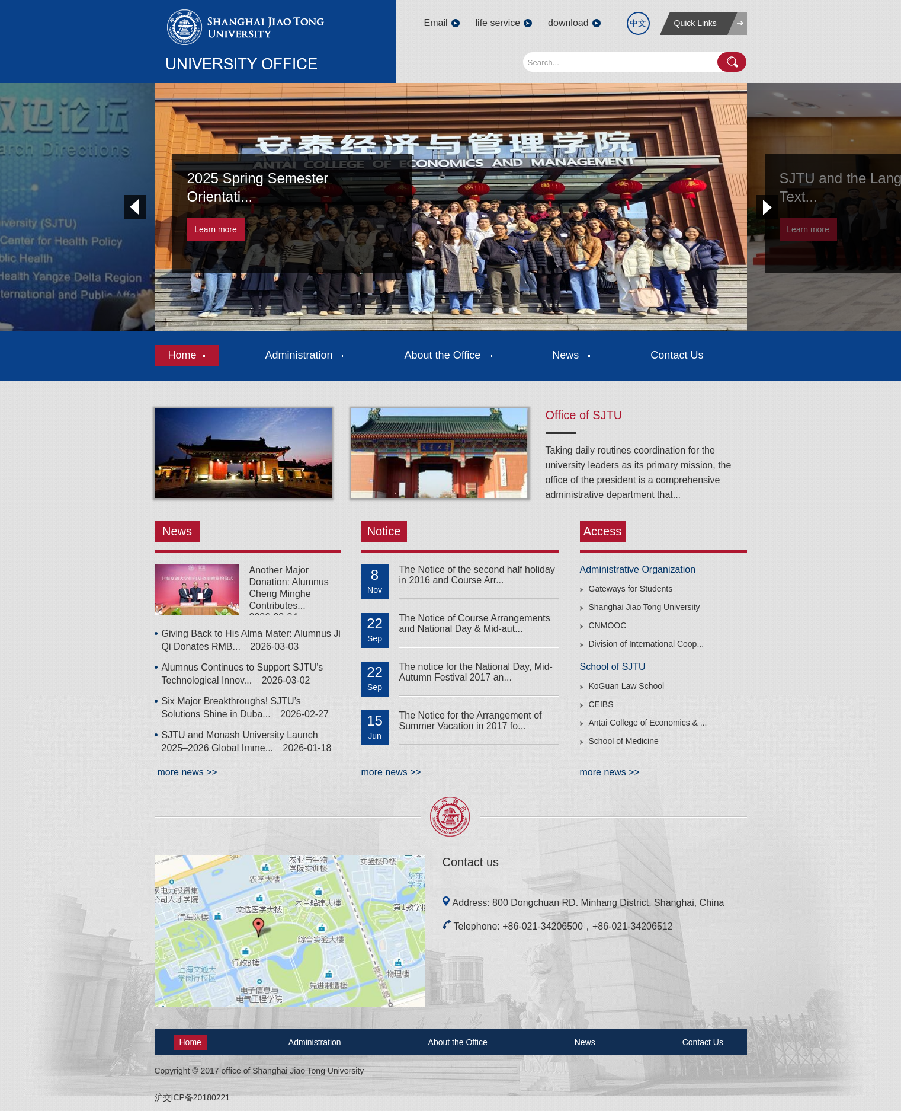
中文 (638, 23)
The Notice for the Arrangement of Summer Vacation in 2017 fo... (470, 720)
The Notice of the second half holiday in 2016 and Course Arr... (477, 574)
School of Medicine (624, 741)
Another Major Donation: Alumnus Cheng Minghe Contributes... (289, 588)
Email (436, 23)
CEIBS (601, 704)
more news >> (187, 772)
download (568, 23)
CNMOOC (608, 625)
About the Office (449, 355)
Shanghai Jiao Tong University (644, 607)
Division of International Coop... (646, 644)
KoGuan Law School (627, 686)
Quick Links (695, 23)
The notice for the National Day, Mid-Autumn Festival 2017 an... (476, 672)
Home (187, 355)
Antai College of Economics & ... (648, 722)
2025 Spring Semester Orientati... (258, 187)
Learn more (215, 229)
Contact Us (682, 355)
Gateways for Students (631, 588)
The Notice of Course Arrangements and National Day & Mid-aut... (474, 623)
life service (498, 23)
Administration (305, 355)
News (571, 355)
